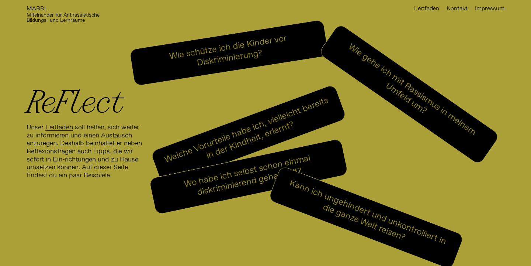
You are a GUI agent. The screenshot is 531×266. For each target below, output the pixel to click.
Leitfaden (59, 127)
